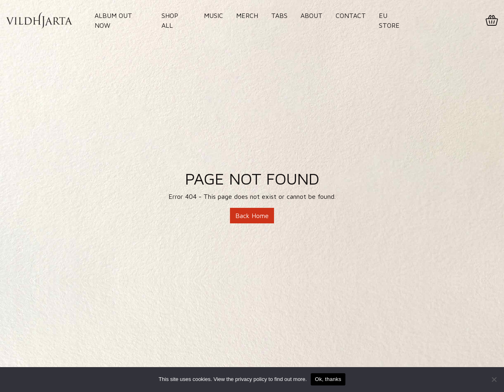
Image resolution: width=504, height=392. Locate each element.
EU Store (389, 20)
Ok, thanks (328, 379)
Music (213, 15)
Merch (247, 15)
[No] (494, 379)
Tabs (279, 15)
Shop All (169, 20)
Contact (351, 15)
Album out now (113, 20)
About (312, 15)
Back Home (252, 215)
